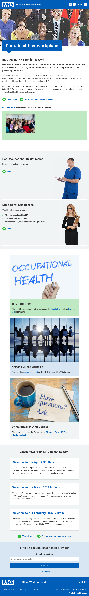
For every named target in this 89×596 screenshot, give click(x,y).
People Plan (56, 309)
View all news (28, 536)
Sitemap (23, 590)
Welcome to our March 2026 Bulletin (36, 487)
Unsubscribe (37, 590)
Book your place (8, 107)
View (9, 171)
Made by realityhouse (78, 593)
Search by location (44, 557)
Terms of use (9, 590)
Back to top (82, 582)
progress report (31, 372)
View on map (44, 572)
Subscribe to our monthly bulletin (39, 99)
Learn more (12, 99)
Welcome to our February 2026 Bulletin (38, 513)
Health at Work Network (21, 4)
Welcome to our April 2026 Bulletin (35, 462)
